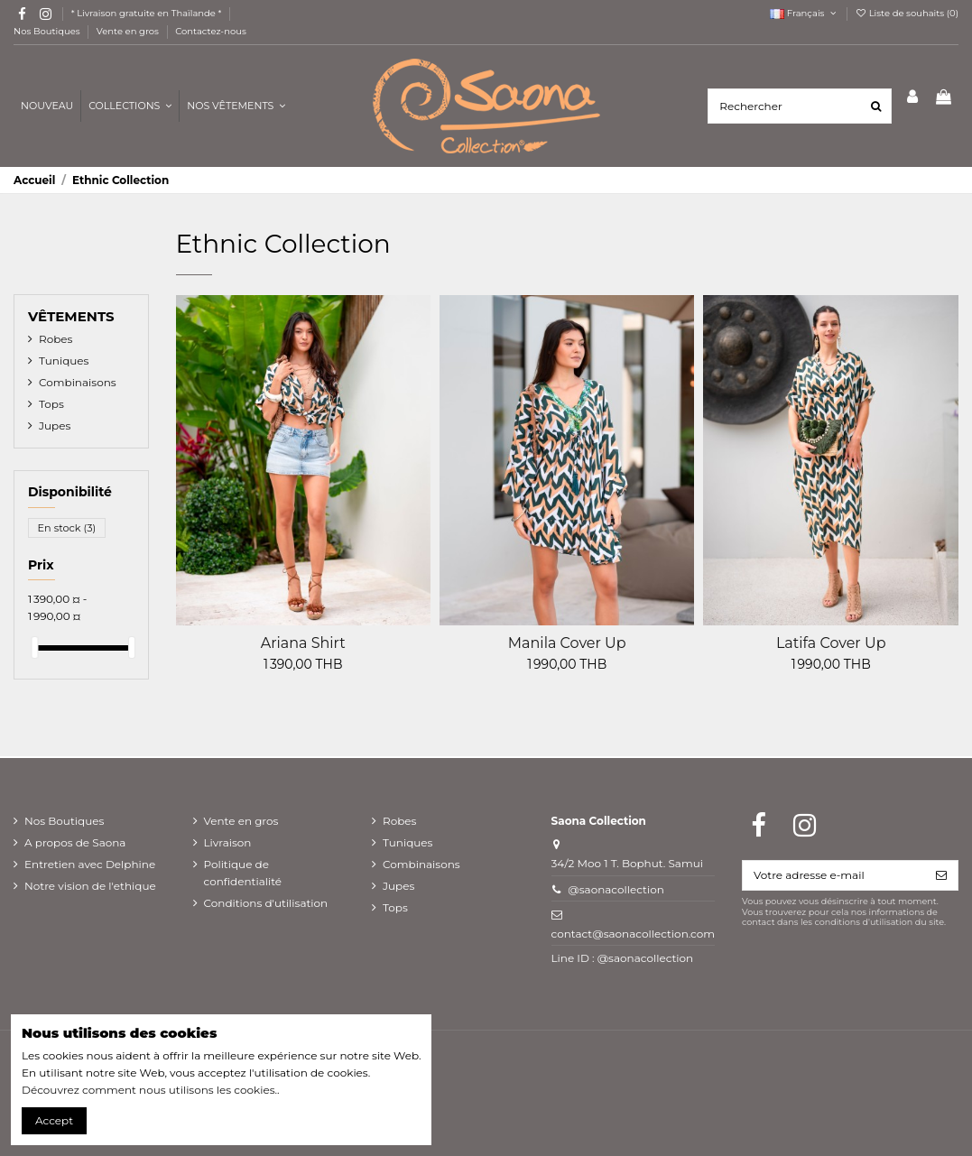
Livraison (228, 842)
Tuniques (63, 360)
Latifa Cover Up (831, 643)
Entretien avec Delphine (89, 864)
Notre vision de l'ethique (90, 885)
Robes (55, 339)
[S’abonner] (941, 875)
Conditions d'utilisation (266, 903)
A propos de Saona (74, 842)
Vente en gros (129, 31)
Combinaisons (77, 382)
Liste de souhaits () (906, 13)
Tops (51, 404)
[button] (235, 106)
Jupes (54, 425)
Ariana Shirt (303, 643)
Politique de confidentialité (243, 872)
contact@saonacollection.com (633, 933)
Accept (54, 1120)
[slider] (34, 647)
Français (804, 13)
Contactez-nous (210, 31)
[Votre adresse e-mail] (834, 875)
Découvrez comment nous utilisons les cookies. (149, 1089)
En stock (67, 528)
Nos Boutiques (48, 31)
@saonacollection (616, 889)
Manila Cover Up (567, 643)
